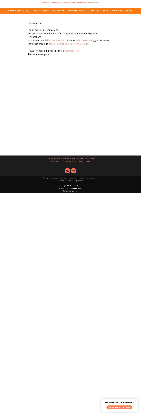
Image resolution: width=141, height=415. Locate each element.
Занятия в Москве (76, 11)
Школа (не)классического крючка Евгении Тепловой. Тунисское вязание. (70, 2)
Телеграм (70, 50)
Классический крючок (18, 11)
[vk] (67, 170)
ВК (79, 50)
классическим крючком (61, 44)
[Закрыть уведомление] (136, 401)
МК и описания (58, 11)
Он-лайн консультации (98, 11)
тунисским (82, 44)
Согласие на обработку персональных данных (70, 161)
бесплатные (83, 40)
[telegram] (73, 170)
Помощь (129, 11)
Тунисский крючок (40, 11)
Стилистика (117, 11)
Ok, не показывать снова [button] (119, 407)
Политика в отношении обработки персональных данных (70, 158)
